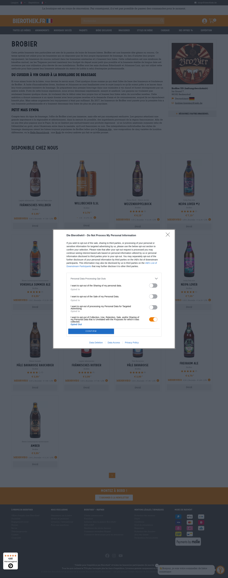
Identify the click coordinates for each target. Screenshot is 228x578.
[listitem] (114, 278)
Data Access (114, 342)
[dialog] (114, 289)
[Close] (169, 236)
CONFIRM (91, 331)
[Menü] (16, 554)
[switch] (153, 285)
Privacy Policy (132, 342)
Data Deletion (96, 342)
